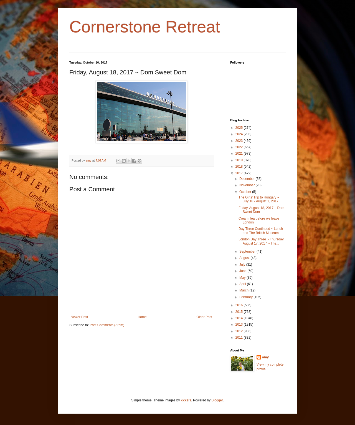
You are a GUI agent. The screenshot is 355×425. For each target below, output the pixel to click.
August (245, 258)
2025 (239, 128)
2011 (239, 338)
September (248, 251)
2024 (239, 134)
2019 (239, 160)
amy (265, 357)
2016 (239, 305)
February (246, 297)
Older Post (204, 317)
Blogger (217, 400)
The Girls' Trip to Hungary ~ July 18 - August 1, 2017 (259, 199)
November (247, 185)
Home (142, 317)
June (243, 271)
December (247, 179)
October (245, 192)
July (242, 264)
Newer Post (79, 317)
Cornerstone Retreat (144, 26)
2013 (239, 324)
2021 (239, 153)
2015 (239, 312)
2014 (239, 318)
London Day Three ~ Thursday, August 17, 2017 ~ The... (261, 241)
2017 (239, 173)
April (243, 284)
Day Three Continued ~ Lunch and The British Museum (261, 231)
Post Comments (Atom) (107, 325)
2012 (239, 331)
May (243, 278)
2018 (239, 167)
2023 (239, 141)
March (244, 290)
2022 (239, 147)
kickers (186, 400)
